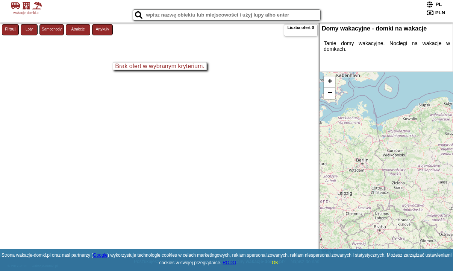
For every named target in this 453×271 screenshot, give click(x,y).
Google (100, 255)
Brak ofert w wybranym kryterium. (159, 66)
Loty (29, 29)
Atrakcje (78, 29)
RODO (229, 262)
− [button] (329, 93)
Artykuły (102, 29)
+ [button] (329, 82)
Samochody (52, 29)
